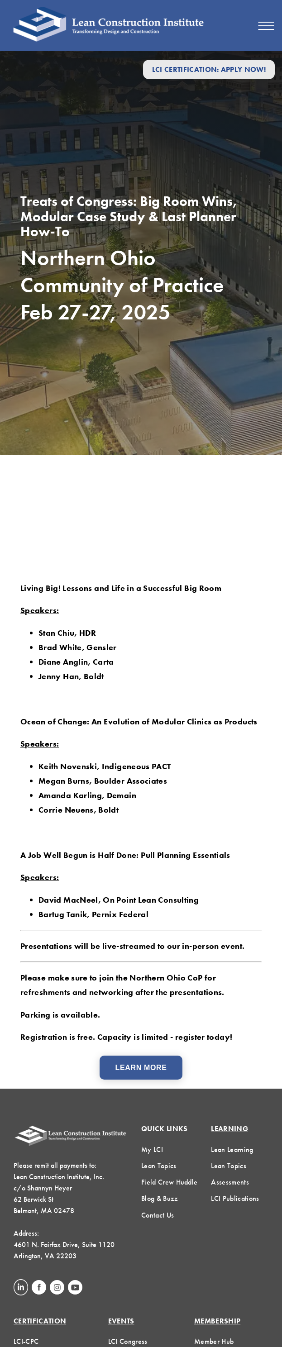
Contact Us (157, 1215)
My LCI (152, 1149)
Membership (217, 1321)
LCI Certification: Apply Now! (209, 69)
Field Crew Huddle (169, 1182)
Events (121, 1321)
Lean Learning (232, 1149)
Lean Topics (159, 1166)
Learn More (141, 1067)
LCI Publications (235, 1198)
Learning (229, 1128)
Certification (40, 1321)
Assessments (230, 1182)
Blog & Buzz (159, 1198)
